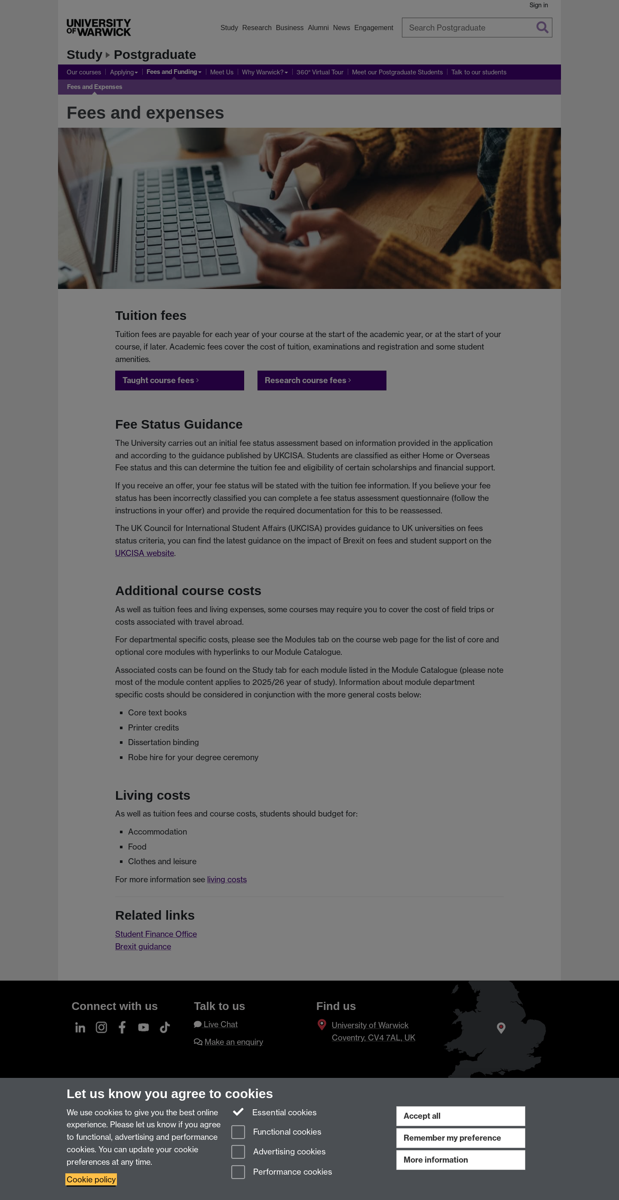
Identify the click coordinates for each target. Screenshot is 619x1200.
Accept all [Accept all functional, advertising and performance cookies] (422, 1116)
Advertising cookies (278, 1152)
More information (436, 1160)
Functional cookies (276, 1133)
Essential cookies (274, 1111)
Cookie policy (91, 1179)
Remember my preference (452, 1138)
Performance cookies (281, 1173)
